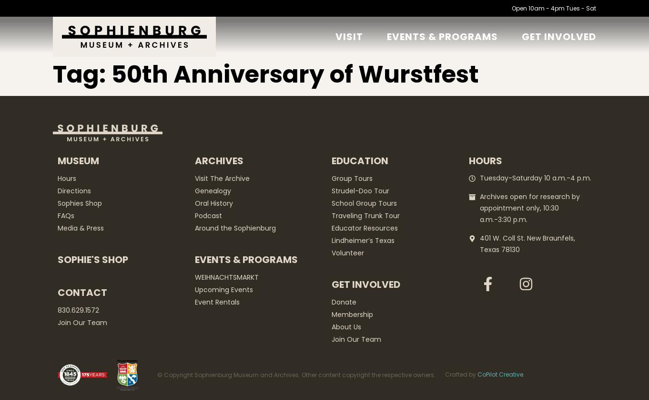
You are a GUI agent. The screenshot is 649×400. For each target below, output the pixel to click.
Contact (82, 292)
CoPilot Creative (500, 374)
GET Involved (559, 36)
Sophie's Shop (93, 259)
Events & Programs (442, 36)
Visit (349, 36)
